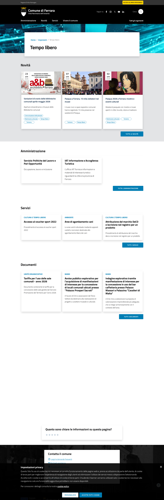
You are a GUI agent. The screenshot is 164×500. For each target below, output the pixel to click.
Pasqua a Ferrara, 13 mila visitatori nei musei (82, 100)
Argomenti (42, 39)
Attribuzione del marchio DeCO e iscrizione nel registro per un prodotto (122, 225)
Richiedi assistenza (57, 463)
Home (33, 39)
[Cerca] (140, 11)
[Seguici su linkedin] (122, 11)
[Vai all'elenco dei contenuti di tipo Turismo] (29, 122)
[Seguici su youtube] (118, 11)
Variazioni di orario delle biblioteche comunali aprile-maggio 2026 (40, 100)
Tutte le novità (132, 134)
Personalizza (70, 495)
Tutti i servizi (132, 245)
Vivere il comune (70, 20)
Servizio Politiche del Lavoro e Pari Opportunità (40, 162)
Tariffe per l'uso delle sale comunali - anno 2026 (37, 279)
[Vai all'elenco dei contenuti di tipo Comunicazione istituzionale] (33, 115)
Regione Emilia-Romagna (28, 2)
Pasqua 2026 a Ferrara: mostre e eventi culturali (120, 100)
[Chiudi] (161, 466)
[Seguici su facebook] (105, 11)
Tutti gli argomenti (136, 20)
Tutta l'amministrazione (128, 188)
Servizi (55, 20)
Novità (44, 20)
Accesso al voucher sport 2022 (40, 222)
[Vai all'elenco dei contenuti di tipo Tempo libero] (44, 119)
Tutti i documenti (131, 316)
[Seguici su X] (114, 11)
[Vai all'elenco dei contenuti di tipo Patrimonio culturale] (31, 119)
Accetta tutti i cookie (90, 495)
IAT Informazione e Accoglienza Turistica (81, 162)
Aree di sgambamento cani (79, 222)
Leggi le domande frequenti (60, 459)
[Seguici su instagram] (110, 11)
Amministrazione (28, 20)
